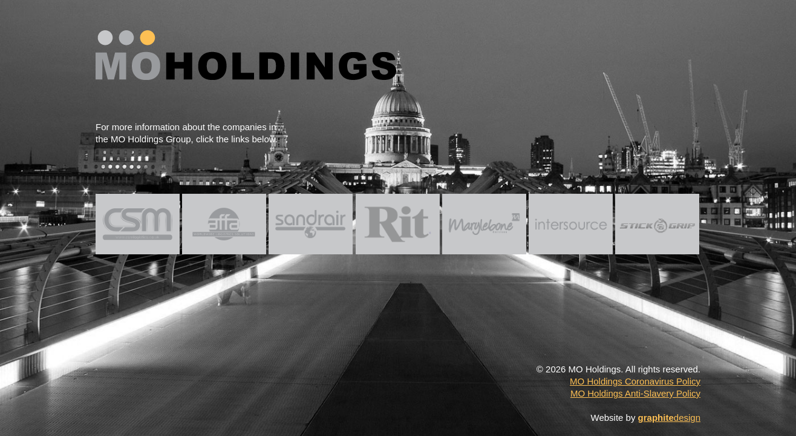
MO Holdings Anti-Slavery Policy (635, 393)
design (669, 417)
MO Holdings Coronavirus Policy (635, 381)
